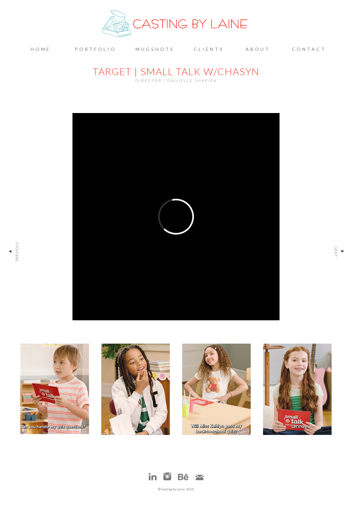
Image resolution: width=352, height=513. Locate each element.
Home (41, 49)
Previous (13, 251)
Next (339, 251)
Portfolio (95, 49)
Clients (209, 49)
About (258, 49)
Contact (309, 49)
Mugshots (155, 49)
